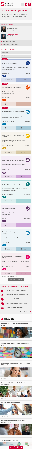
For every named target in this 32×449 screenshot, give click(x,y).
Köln (4, 75)
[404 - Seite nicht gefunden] (26, 4)
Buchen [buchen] (23, 80)
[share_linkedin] (21, 447)
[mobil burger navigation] (22, 4)
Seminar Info (8, 80)
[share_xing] (10, 447)
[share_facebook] (14, 447)
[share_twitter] (18, 447)
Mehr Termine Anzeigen (16, 279)
